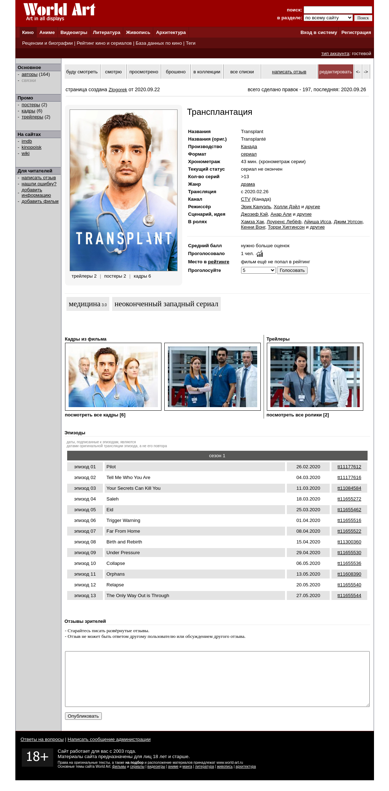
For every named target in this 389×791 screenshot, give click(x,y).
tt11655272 (349, 499)
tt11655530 (349, 552)
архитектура (246, 777)
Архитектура (171, 32)
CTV (246, 199)
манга (187, 777)
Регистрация (356, 32)
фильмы (119, 777)
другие (312, 206)
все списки (242, 71)
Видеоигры (73, 32)
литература (204, 777)
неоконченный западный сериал (166, 303)
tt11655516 (349, 520)
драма (248, 184)
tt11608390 (349, 574)
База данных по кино (159, 43)
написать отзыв (39, 177)
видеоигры (156, 777)
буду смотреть (82, 71)
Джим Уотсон (348, 221)
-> (366, 71)
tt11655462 (349, 509)
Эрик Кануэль (256, 206)
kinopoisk (32, 147)
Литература (106, 32)
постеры (31, 104)
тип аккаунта (335, 53)
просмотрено (143, 71)
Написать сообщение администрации (109, 750)
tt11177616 (349, 477)
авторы (30, 74)
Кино (28, 32)
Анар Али (280, 214)
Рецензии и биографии (47, 43)
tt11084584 (349, 488)
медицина (85, 303)
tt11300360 (349, 542)
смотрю (113, 71)
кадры (28, 110)
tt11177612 (349, 466)
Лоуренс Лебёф (284, 221)
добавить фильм (40, 201)
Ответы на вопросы (42, 750)
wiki (26, 153)
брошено (175, 71)
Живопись (138, 32)
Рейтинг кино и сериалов (104, 43)
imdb (27, 141)
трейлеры (33, 116)
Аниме (47, 32)
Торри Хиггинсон (286, 227)
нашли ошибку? (39, 183)
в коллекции (207, 71)
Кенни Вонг (253, 227)
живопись (225, 777)
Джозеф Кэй (254, 214)
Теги (190, 43)
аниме (173, 777)
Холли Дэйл (287, 206)
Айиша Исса (317, 221)
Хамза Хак (252, 221)
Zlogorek (118, 89)
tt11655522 (349, 531)
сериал (249, 154)
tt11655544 (349, 595)
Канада (249, 146)
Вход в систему (318, 32)
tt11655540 (349, 584)
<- (358, 71)
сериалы (137, 777)
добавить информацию (36, 192)
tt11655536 (349, 563)
